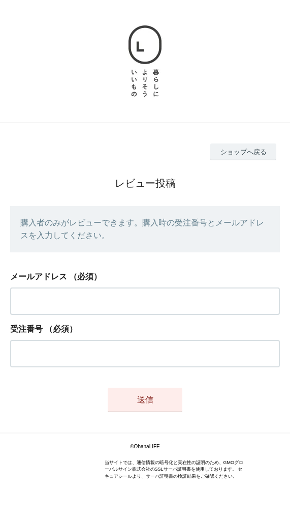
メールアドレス (38, 276)
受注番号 (26, 329)
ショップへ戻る (243, 152)
